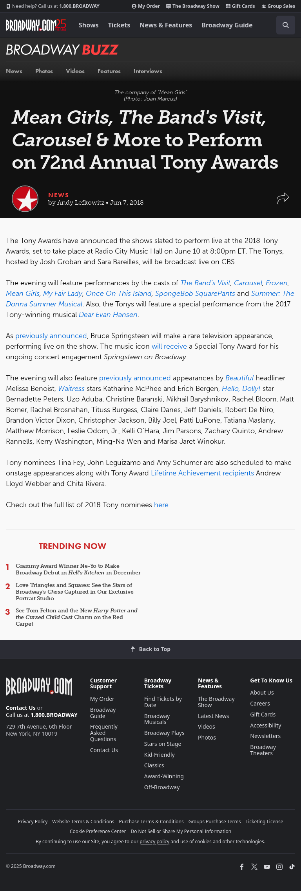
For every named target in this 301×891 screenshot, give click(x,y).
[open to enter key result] (285, 25)
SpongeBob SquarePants (195, 293)
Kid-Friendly (159, 754)
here (161, 504)
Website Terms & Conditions (83, 821)
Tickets (119, 25)
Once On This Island (119, 293)
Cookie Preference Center (98, 831)
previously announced (51, 335)
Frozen (277, 283)
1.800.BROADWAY (53, 6)
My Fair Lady (62, 293)
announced (152, 378)
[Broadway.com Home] (36, 25)
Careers (260, 703)
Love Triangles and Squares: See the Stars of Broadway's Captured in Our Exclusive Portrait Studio (74, 592)
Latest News (213, 716)
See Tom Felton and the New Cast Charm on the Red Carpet (77, 617)
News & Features (166, 25)
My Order (146, 6)
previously (115, 378)
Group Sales (278, 6)
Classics (154, 765)
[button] (283, 202)
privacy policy (154, 841)
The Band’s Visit (205, 283)
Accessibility (265, 725)
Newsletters (265, 736)
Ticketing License (264, 821)
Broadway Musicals (157, 719)
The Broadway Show (192, 6)
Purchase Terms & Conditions (151, 821)
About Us (262, 692)
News (58, 195)
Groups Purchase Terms (215, 821)
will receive (169, 346)
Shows (89, 25)
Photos (207, 737)
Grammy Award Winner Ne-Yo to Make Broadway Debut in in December (78, 569)
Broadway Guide (226, 25)
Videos (206, 726)
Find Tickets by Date (163, 702)
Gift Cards (240, 6)
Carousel (248, 283)
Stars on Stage (162, 743)
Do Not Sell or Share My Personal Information (181, 831)
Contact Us (21, 707)
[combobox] (282, 25)
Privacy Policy (33, 821)
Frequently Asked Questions (104, 733)
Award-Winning (164, 776)
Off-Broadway (162, 787)
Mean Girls (23, 293)
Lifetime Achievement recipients (202, 473)
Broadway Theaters (263, 750)
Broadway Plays (164, 732)
